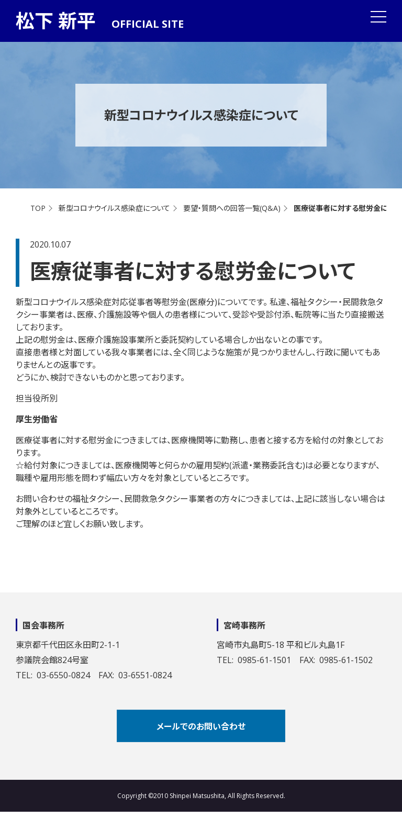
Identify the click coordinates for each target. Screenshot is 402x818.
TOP (38, 208)
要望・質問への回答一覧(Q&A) (232, 208)
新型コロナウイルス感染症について (114, 208)
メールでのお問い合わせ (201, 726)
